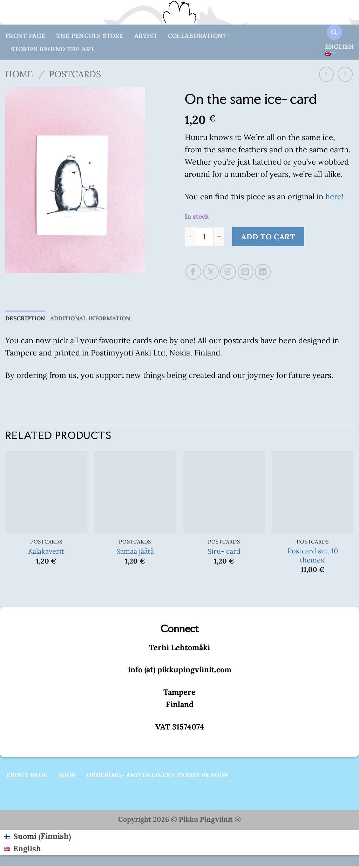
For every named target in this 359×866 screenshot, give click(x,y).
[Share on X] (211, 272)
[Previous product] (345, 74)
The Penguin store (89, 36)
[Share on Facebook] (193, 272)
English (339, 49)
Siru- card (224, 551)
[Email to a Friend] (245, 272)
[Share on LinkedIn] (263, 272)
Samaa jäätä (135, 551)
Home (19, 74)
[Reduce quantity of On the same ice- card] (190, 236)
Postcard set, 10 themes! (312, 556)
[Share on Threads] (228, 272)
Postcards (75, 74)
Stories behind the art (52, 49)
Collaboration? (199, 36)
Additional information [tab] (98, 319)
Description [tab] (27, 319)
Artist (145, 36)
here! (334, 196)
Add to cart (268, 236)
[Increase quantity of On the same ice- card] (219, 236)
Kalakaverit (46, 551)
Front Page (25, 36)
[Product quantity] (204, 236)
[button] (334, 32)
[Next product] (326, 74)
